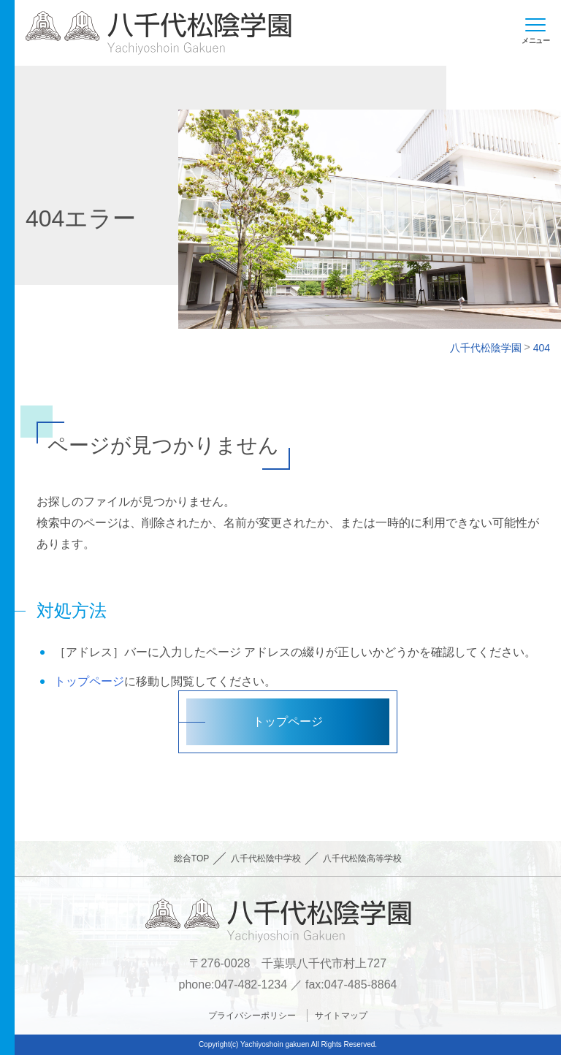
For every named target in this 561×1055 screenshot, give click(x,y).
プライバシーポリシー (252, 1015)
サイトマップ (341, 1015)
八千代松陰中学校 (266, 858)
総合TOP (191, 858)
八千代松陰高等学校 (362, 858)
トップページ (89, 681)
